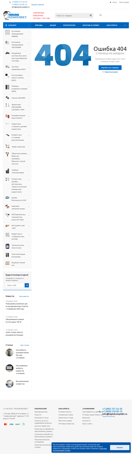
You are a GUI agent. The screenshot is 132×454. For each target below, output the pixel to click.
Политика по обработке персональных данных (44, 430)
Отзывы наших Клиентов (92, 415)
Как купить (112, 25)
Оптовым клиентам (66, 424)
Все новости (24, 296)
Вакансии (86, 418)
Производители (41, 412)
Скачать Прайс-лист (43, 426)
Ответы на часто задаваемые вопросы (43, 422)
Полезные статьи (41, 418)
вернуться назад (111, 72)
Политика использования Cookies (45, 446)
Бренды (39, 25)
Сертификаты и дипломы (92, 412)
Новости (38, 415)
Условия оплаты (65, 412)
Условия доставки (66, 415)
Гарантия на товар (66, 418)
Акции (53, 25)
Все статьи (25, 345)
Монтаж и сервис (91, 25)
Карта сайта (87, 424)
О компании (88, 409)
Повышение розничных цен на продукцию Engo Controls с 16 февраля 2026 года (17, 306)
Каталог (12, 25)
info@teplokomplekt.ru (21, 7)
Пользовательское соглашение (42, 441)
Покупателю (69, 25)
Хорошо (120, 447)
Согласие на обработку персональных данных (44, 435)
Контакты (86, 421)
